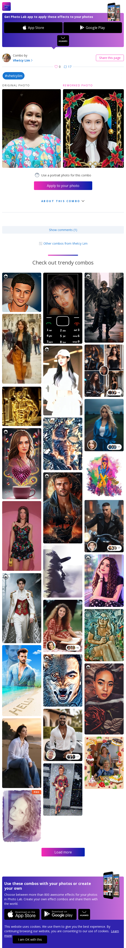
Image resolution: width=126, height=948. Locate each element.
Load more (63, 852)
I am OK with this (30, 939)
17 (67, 67)
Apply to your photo (63, 185)
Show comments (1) (63, 230)
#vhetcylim (13, 75)
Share (110, 58)
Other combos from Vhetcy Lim (63, 243)
